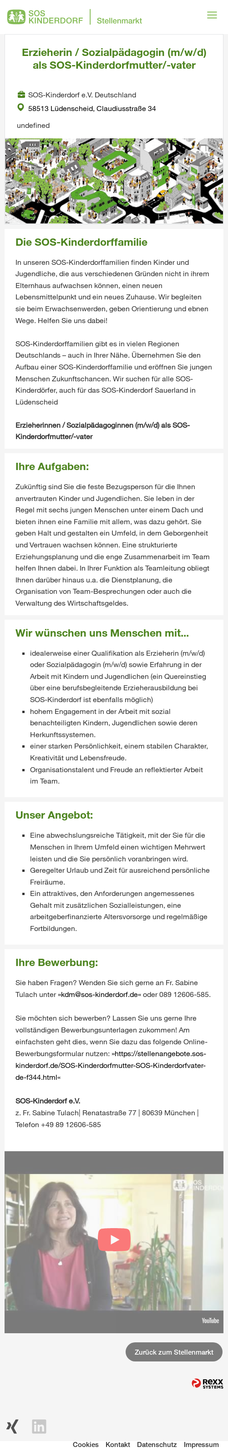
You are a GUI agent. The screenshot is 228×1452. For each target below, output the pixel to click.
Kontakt (118, 1444)
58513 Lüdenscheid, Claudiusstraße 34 (86, 108)
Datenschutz (157, 1444)
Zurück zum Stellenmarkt (174, 1352)
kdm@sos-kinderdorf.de (99, 994)
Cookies (86, 1444)
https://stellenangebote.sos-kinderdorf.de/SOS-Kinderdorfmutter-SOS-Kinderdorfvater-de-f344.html (110, 1065)
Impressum (201, 1444)
